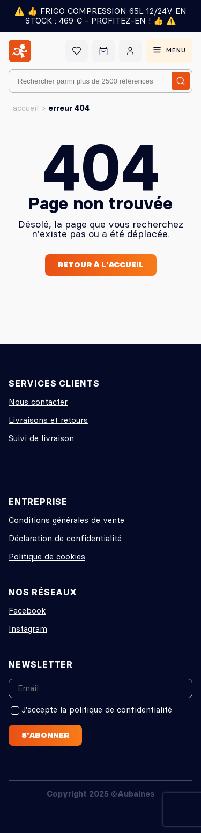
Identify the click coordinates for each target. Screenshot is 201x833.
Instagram (28, 629)
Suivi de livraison (41, 438)
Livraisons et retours (48, 420)
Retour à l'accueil (101, 264)
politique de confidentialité (120, 709)
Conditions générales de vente (66, 520)
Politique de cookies (47, 556)
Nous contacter (38, 402)
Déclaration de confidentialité (65, 538)
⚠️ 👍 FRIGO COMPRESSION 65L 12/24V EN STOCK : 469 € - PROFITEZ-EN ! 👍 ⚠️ (100, 16)
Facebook (27, 610)
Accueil (26, 108)
